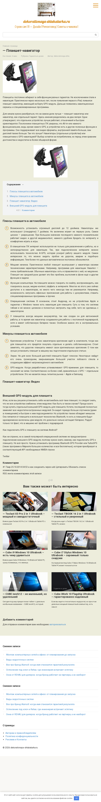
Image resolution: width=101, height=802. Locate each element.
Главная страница (10, 46)
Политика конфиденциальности (21, 782)
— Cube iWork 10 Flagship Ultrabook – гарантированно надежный (73, 641)
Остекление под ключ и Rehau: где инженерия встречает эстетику (39, 715)
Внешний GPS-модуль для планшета (28, 205)
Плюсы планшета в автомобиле (26, 191)
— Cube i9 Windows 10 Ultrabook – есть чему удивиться (23, 600)
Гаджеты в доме (36, 56)
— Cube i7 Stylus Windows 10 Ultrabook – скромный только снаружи (70, 601)
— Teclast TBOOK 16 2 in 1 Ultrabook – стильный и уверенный (74, 561)
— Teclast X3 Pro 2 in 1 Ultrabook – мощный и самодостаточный (24, 561)
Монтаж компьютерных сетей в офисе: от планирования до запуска (40, 700)
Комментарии (29, 210)
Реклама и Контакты (16, 785)
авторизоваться (57, 670)
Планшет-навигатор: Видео (23, 201)
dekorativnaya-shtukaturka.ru (46, 21)
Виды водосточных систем (20, 705)
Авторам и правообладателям (20, 779)
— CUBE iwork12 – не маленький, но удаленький (25, 641)
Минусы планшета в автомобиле (26, 196)
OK (76, 798)
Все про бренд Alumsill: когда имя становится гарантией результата (40, 710)
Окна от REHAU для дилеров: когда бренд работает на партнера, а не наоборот (46, 720)
